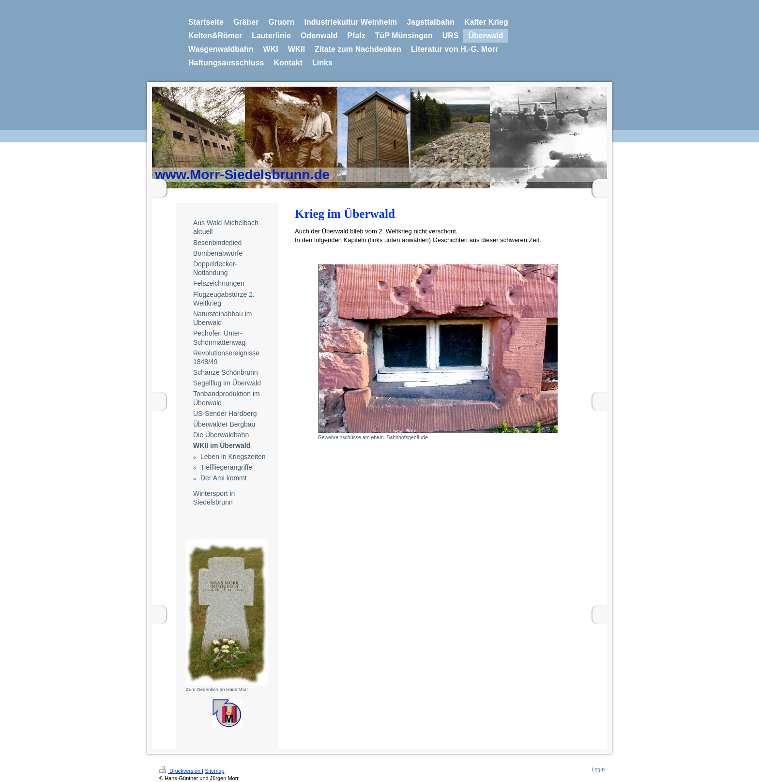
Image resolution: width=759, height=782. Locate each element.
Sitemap (214, 771)
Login (598, 769)
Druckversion (180, 771)
